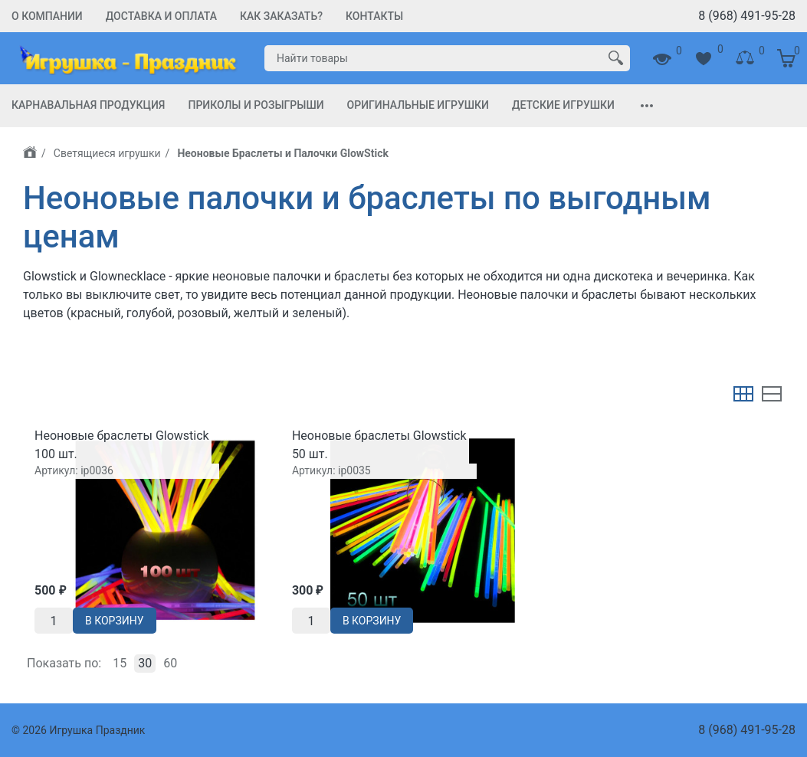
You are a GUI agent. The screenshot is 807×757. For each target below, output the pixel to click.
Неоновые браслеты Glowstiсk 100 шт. (121, 444)
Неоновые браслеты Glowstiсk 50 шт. (379, 444)
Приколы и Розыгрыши (255, 105)
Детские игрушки (563, 105)
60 (170, 663)
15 (119, 663)
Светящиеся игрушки (107, 153)
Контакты (374, 16)
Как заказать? (281, 16)
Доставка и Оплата (161, 16)
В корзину (114, 620)
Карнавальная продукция (88, 105)
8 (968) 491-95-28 (747, 15)
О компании (47, 16)
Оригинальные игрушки (418, 105)
